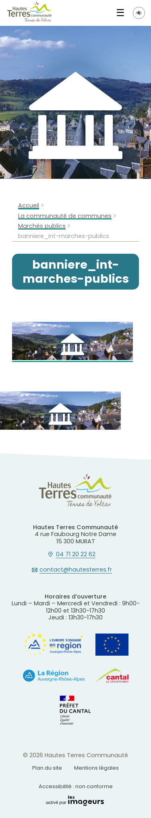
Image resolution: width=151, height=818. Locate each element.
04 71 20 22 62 (75, 554)
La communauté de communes (65, 216)
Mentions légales (96, 768)
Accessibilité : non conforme (76, 786)
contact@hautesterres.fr (75, 570)
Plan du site (47, 768)
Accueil (28, 205)
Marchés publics (42, 226)
